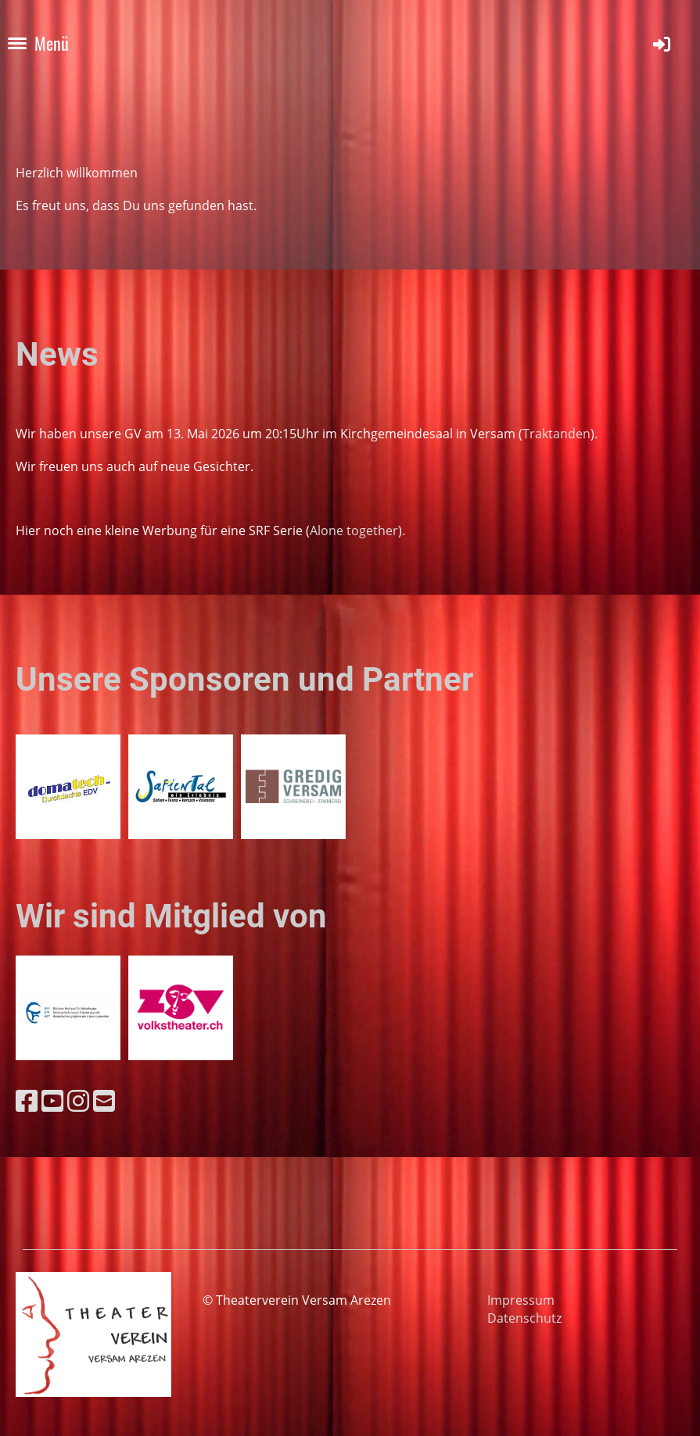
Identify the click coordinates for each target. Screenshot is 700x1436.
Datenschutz (524, 1318)
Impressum (521, 1300)
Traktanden (556, 433)
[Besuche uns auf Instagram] (78, 1100)
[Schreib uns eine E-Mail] (104, 1100)
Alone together (354, 530)
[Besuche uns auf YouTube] (52, 1100)
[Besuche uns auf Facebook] (27, 1100)
